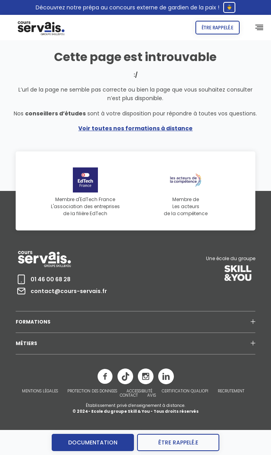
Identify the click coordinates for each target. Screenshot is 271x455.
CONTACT (129, 395)
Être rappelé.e (217, 27)
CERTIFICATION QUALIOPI (185, 391)
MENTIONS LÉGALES (40, 391)
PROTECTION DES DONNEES (92, 391)
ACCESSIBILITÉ (139, 391)
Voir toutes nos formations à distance (135, 128)
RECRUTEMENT (231, 391)
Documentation (92, 442)
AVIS (151, 395)
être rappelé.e (178, 442)
